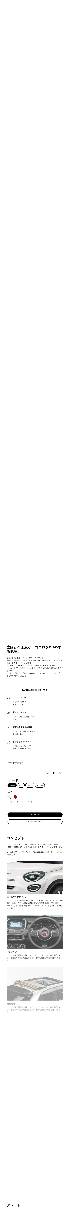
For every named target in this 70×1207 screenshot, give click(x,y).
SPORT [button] (29, 785)
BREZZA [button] (12, 785)
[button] (48, 773)
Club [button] (21, 785)
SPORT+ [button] (40, 785)
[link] (35, 814)
